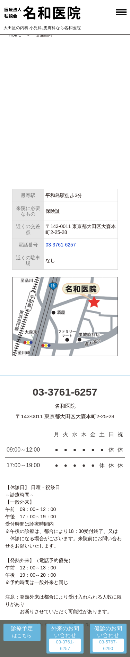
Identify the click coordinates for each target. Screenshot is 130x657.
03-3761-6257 (60, 245)
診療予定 (22, 628)
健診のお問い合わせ (108, 631)
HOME (15, 35)
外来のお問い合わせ (65, 631)
